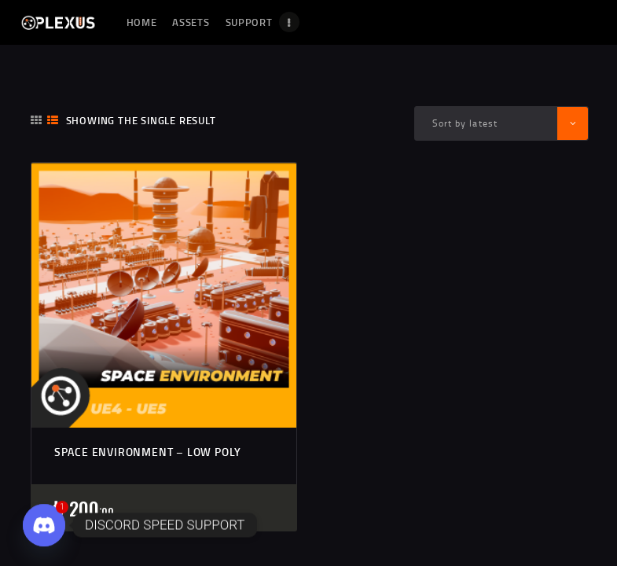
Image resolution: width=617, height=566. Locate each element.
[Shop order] (501, 122)
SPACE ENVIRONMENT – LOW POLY (147, 451)
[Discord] (44, 525)
